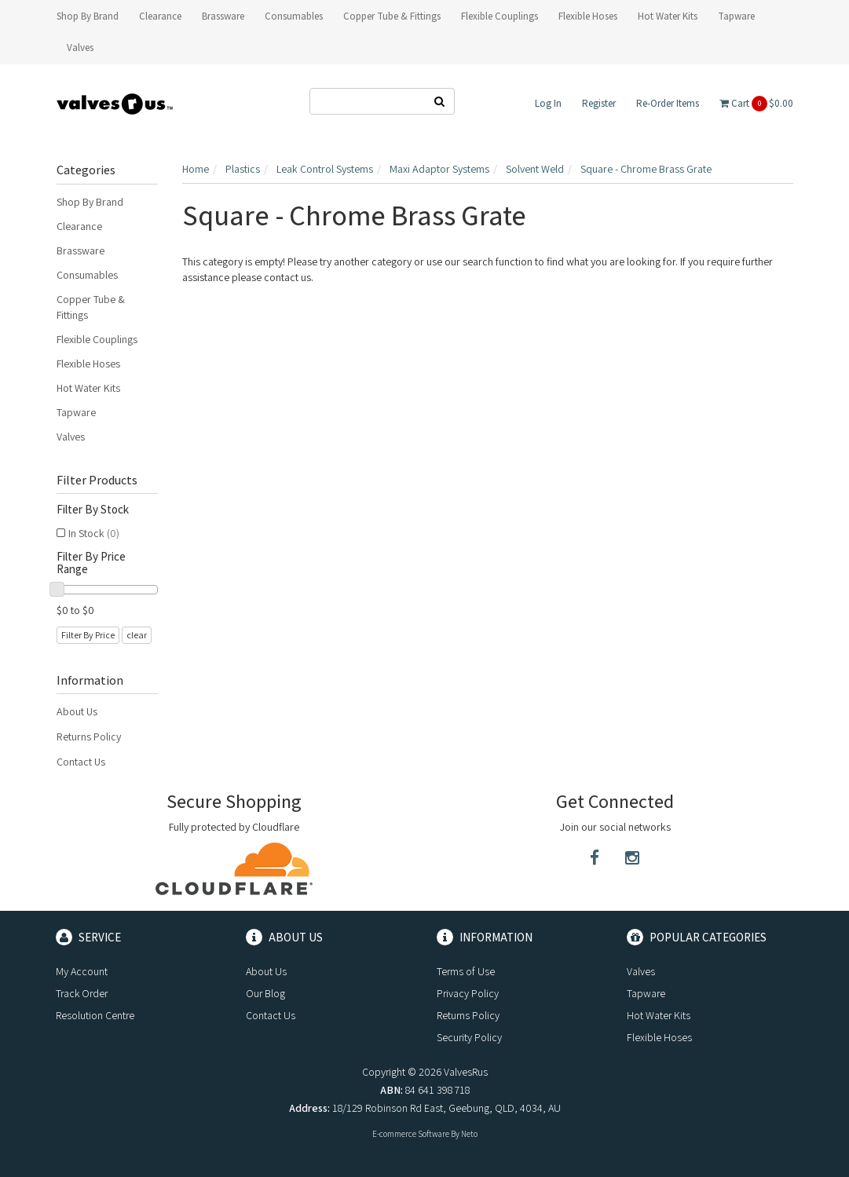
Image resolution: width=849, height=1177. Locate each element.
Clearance (79, 226)
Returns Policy (89, 736)
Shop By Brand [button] (88, 16)
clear (136, 635)
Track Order (82, 993)
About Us (77, 711)
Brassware (80, 250)
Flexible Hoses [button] (587, 16)
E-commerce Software (410, 1133)
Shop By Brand (90, 202)
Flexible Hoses (88, 363)
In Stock (93, 533)
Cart (756, 103)
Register (599, 103)
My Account (82, 971)
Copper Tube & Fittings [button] (392, 16)
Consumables (87, 275)
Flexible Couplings (97, 339)
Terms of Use (466, 971)
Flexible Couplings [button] (499, 16)
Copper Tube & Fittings (91, 307)
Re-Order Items (667, 103)
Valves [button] (80, 47)
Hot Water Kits (88, 388)
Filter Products (97, 480)
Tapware (76, 412)
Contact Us (81, 762)
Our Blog (265, 993)
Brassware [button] (223, 16)
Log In (548, 103)
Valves (71, 436)
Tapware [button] (736, 16)
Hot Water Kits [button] (667, 16)
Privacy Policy (468, 993)
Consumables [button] (294, 16)
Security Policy (469, 1037)
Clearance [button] (160, 16)
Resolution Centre (95, 1015)
